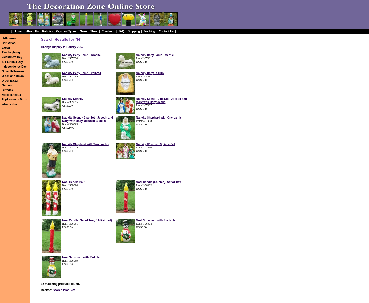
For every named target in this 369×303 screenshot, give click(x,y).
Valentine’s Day (12, 57)
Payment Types (66, 31)
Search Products (64, 290)
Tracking (149, 31)
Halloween (9, 38)
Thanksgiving (11, 52)
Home (17, 31)
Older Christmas (13, 76)
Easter (6, 47)
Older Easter (10, 80)
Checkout (108, 31)
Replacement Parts (14, 99)
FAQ (121, 31)
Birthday (7, 90)
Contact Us (166, 31)
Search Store (88, 31)
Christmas (9, 43)
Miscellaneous (11, 94)
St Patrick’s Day (12, 62)
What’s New (9, 104)
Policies (47, 31)
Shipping (134, 31)
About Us (32, 31)
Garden (7, 85)
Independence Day (14, 66)
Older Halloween (13, 71)
